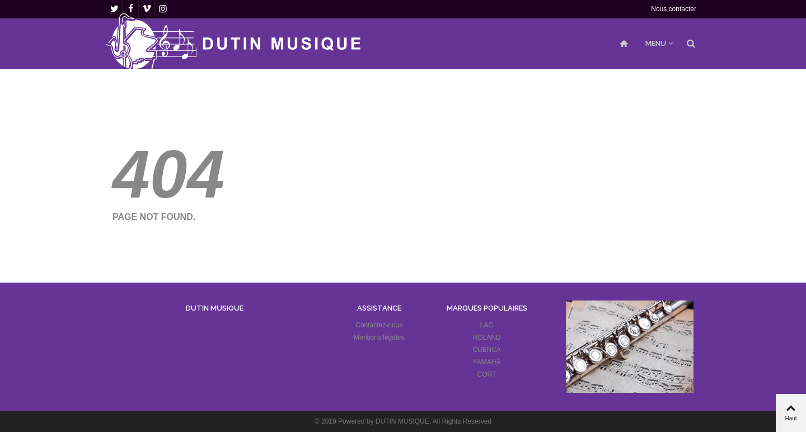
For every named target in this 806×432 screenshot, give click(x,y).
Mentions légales (379, 337)
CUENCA (486, 350)
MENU (655, 43)
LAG (487, 325)
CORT (486, 374)
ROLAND (487, 337)
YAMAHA (487, 362)
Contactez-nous (378, 325)
